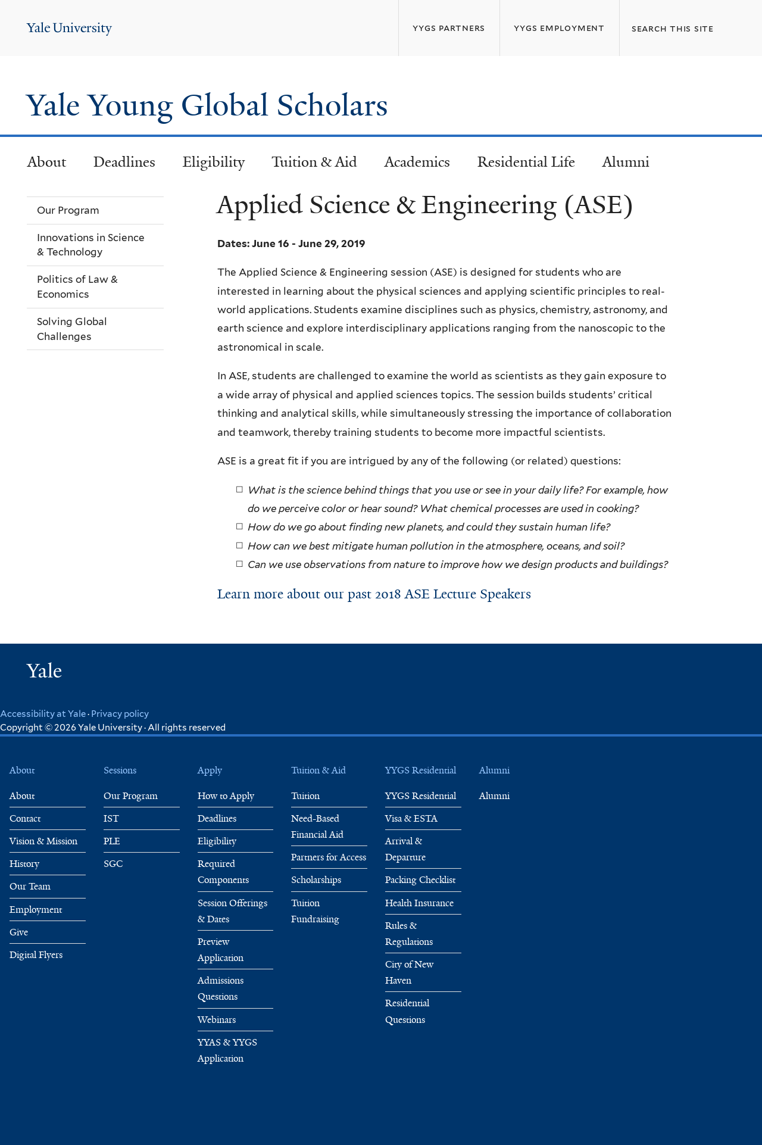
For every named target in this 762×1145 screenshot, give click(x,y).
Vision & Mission (43, 841)
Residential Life (526, 162)
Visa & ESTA (411, 818)
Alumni (625, 162)
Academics (417, 162)
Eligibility (214, 162)
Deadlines (124, 162)
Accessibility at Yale (43, 714)
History (24, 863)
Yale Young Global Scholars (211, 105)
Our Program (131, 796)
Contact (25, 818)
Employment (36, 909)
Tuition (305, 796)
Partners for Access (328, 857)
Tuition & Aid (314, 162)
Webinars (217, 1019)
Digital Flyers (36, 955)
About (46, 162)
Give (19, 932)
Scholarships (316, 879)
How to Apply (226, 796)
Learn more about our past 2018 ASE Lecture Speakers (374, 594)
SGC (113, 863)
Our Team (30, 886)
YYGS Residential (420, 796)
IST (111, 818)
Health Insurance (419, 903)
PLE (112, 841)
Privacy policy (120, 714)
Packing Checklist (420, 879)
